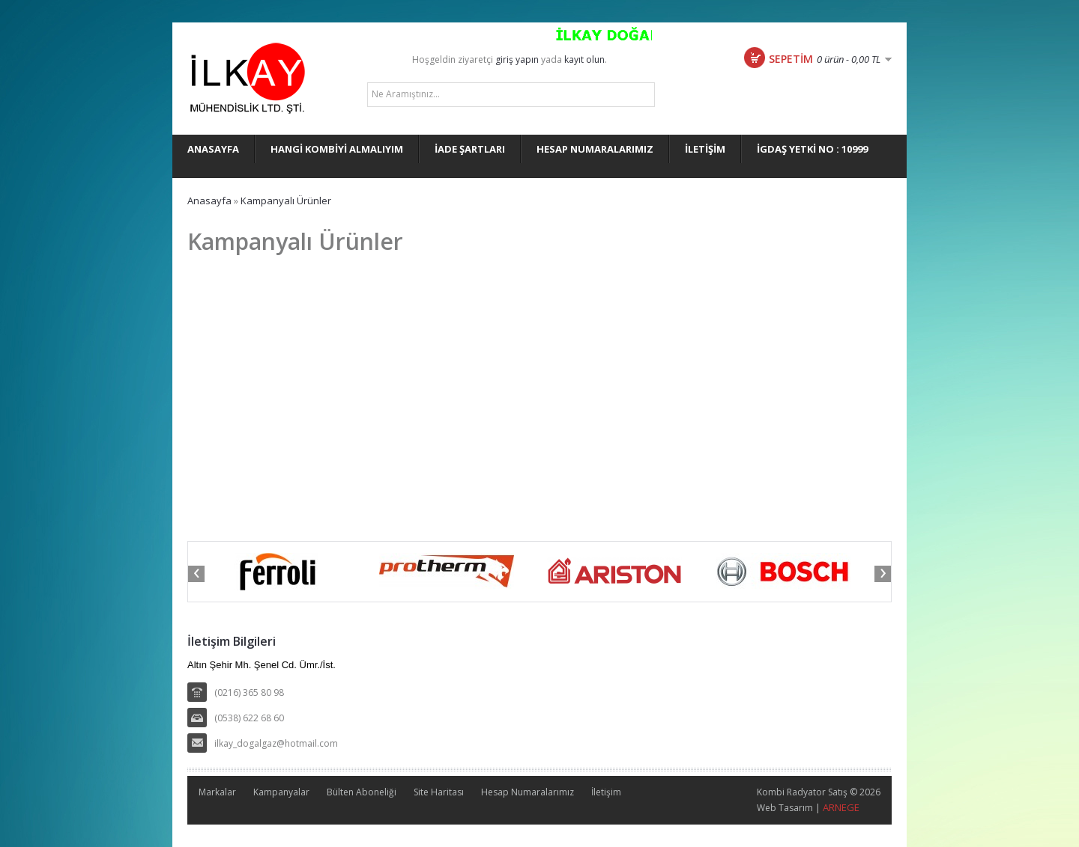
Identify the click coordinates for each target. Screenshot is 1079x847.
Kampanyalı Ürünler (286, 200)
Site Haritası (439, 792)
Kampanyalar (281, 792)
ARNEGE (841, 807)
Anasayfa (209, 200)
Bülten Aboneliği (361, 792)
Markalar (217, 792)
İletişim (606, 792)
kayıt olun (584, 59)
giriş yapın (517, 59)
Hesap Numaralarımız (527, 792)
